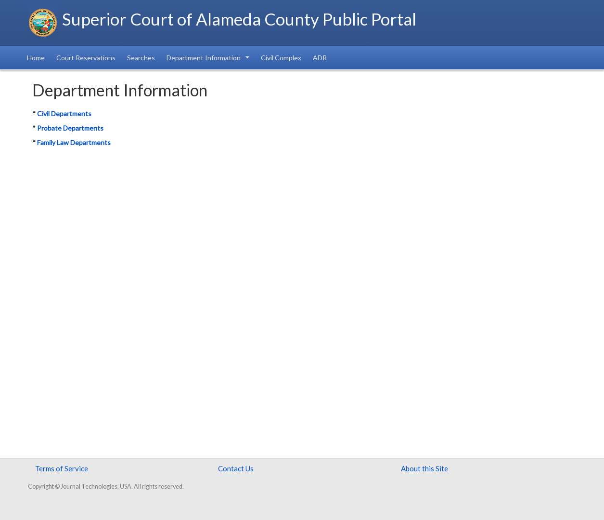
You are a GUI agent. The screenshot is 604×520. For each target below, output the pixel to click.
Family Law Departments (74, 142)
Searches (141, 57)
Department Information (208, 57)
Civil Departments (64, 113)
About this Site (424, 468)
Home (36, 57)
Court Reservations (86, 57)
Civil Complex (281, 57)
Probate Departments (70, 128)
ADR (320, 57)
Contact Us (236, 468)
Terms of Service (61, 468)
